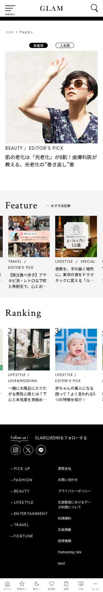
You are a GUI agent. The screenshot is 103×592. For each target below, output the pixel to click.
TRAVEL (21, 525)
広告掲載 (64, 529)
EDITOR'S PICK (46, 148)
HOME (10, 32)
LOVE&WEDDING (24, 380)
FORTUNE (24, 536)
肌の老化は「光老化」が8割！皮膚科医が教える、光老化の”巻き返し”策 (51, 160)
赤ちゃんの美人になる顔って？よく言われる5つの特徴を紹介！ (77, 393)
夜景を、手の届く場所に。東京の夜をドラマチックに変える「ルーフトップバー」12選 (76, 277)
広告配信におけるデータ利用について (74, 504)
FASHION (23, 480)
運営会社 (64, 468)
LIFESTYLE (18, 374)
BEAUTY (14, 148)
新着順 (38, 45)
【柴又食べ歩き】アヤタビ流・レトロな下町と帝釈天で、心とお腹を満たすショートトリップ (29, 286)
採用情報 (64, 540)
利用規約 (64, 518)
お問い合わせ (68, 479)
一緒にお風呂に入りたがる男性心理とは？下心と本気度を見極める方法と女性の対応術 (29, 396)
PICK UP (22, 468)
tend (61, 563)
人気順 (65, 45)
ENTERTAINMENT (31, 513)
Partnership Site (69, 551)
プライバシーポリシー (74, 490)
